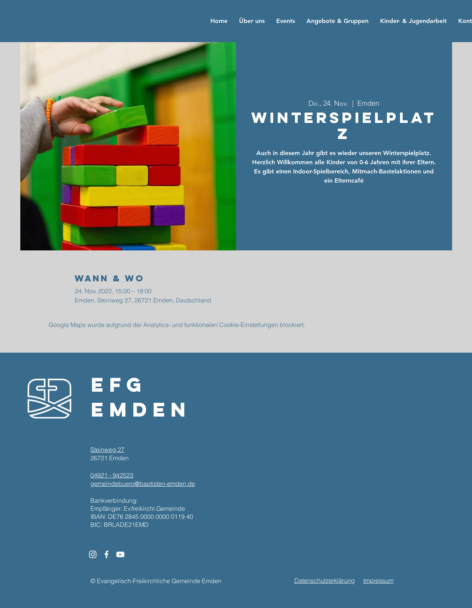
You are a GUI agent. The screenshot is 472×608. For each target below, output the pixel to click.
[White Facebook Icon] (106, 554)
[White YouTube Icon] (120, 554)
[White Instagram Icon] (93, 554)
